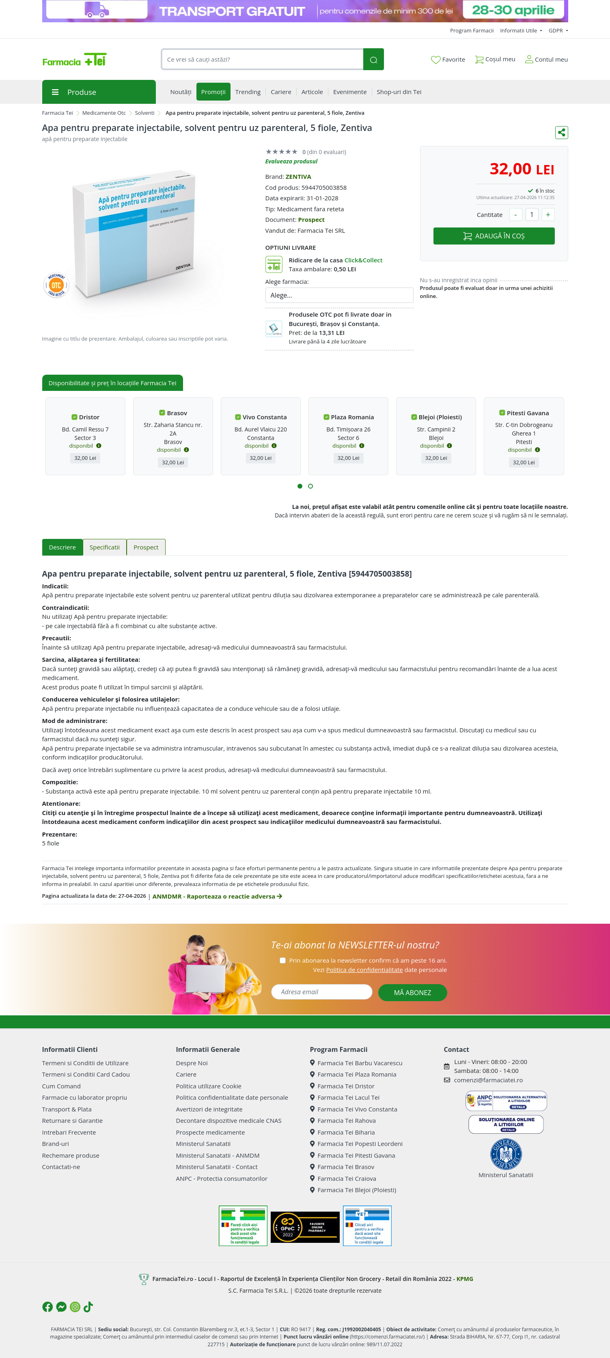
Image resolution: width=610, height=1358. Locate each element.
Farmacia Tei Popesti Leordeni (356, 1143)
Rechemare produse (70, 1155)
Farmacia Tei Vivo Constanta (354, 1109)
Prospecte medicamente (210, 1132)
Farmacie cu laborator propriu (84, 1097)
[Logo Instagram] (75, 1307)
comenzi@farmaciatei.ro (488, 1080)
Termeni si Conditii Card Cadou (86, 1074)
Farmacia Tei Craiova (343, 1178)
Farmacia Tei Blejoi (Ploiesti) (353, 1190)
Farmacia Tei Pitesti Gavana (352, 1155)
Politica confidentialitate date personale (232, 1097)
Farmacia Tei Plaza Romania (353, 1074)
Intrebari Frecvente (69, 1132)
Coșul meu (495, 57)
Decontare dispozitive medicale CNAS (229, 1120)
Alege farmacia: (287, 281)
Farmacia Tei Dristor (342, 1086)
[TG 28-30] (305, 11)
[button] (300, 486)
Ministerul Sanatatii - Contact (217, 1167)
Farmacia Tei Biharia (342, 1132)
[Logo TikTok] (88, 1307)
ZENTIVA (298, 176)
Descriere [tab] (62, 547)
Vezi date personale (380, 969)
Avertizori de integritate (209, 1109)
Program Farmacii (472, 30)
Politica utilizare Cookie (208, 1086)
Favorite (448, 59)
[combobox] (262, 59)
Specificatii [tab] (105, 547)
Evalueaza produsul (291, 161)
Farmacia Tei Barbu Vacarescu (356, 1063)
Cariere (186, 1074)
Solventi (145, 112)
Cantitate (490, 214)
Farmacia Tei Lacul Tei (345, 1097)
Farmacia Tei (57, 112)
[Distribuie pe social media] (561, 132)
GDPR (556, 30)
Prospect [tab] (146, 547)
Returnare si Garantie (72, 1120)
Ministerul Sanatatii (203, 1143)
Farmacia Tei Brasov (342, 1167)
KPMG (465, 1279)
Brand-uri (55, 1143)
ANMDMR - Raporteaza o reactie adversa (217, 896)
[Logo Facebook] (47, 1307)
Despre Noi (192, 1063)
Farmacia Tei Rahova (343, 1120)
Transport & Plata (67, 1109)
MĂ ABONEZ (412, 992)
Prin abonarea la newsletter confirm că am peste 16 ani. (368, 960)
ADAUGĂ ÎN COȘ (493, 236)
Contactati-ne (61, 1167)
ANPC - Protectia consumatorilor (222, 1178)
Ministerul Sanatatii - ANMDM (218, 1155)
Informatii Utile (519, 30)
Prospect (311, 219)
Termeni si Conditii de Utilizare (85, 1063)
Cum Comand (61, 1086)
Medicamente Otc (104, 112)
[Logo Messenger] (61, 1307)
